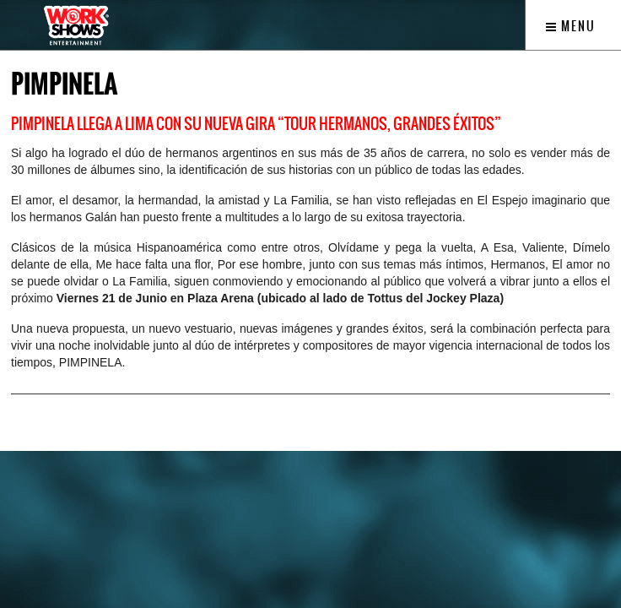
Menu (571, 26)
